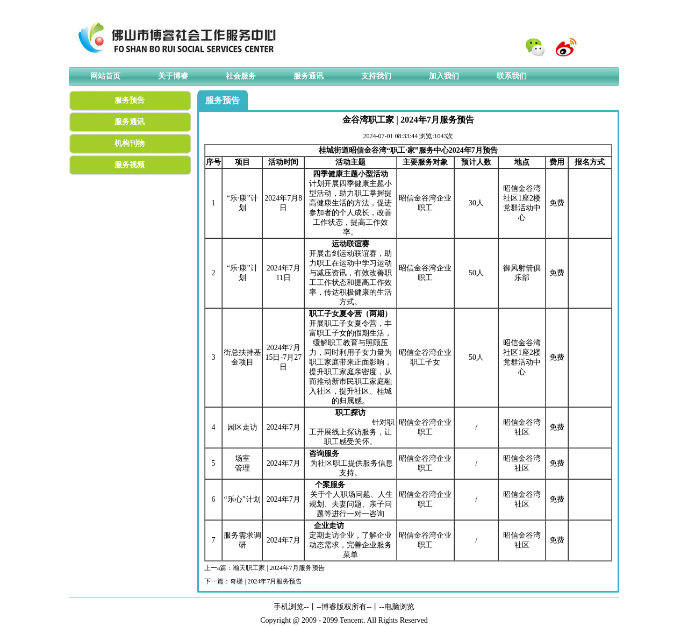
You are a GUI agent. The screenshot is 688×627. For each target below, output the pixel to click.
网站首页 (105, 76)
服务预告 (129, 100)
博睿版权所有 (344, 607)
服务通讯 (308, 76)
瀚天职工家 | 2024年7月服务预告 (278, 568)
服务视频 (129, 165)
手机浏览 (289, 607)
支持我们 (376, 76)
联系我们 (512, 76)
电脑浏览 (399, 607)
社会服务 (241, 76)
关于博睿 (173, 76)
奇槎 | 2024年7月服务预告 (266, 581)
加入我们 (444, 76)
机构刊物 (129, 143)
